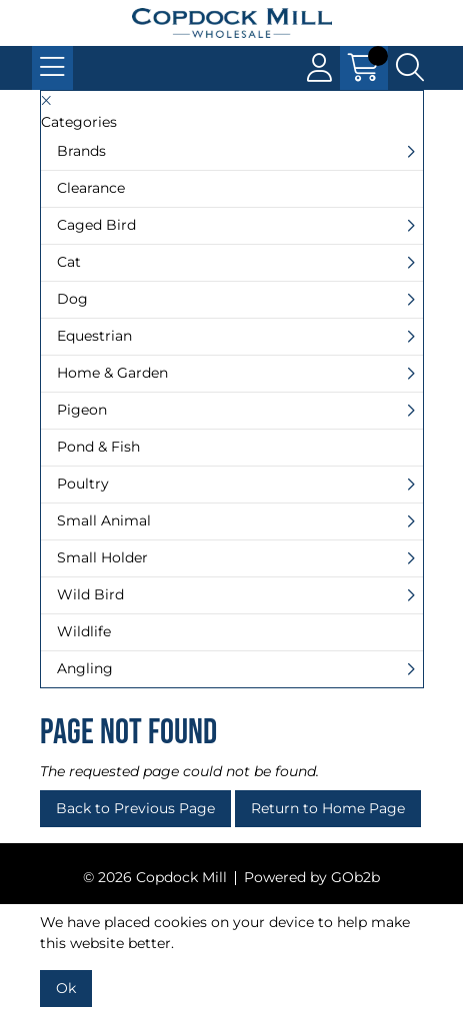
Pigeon (82, 410)
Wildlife (84, 631)
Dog (72, 299)
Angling (85, 668)
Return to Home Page (328, 808)
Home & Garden (112, 373)
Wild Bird (90, 594)
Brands (81, 151)
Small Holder (102, 557)
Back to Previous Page (135, 808)
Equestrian (94, 336)
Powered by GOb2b (312, 877)
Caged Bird (96, 225)
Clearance (91, 188)
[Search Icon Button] (410, 68)
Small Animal (104, 520)
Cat (69, 262)
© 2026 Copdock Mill (155, 877)
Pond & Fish (98, 447)
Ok (66, 988)
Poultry (83, 484)
